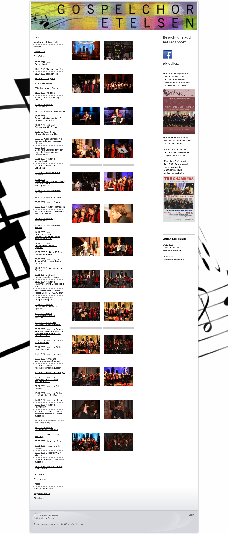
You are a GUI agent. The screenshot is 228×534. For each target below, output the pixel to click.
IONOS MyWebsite (69, 524)
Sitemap (55, 515)
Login (191, 515)
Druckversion (42, 515)
